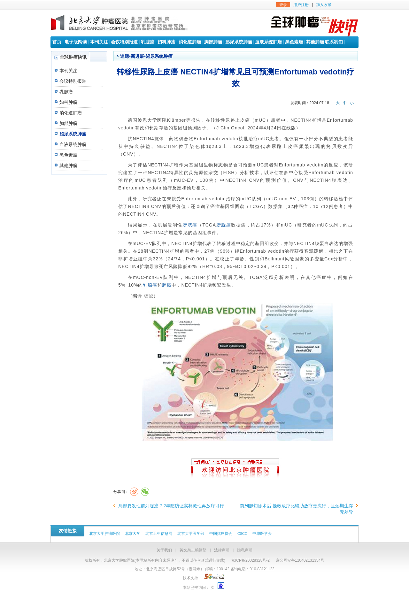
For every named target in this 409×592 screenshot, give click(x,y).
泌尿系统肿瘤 (238, 42)
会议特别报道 (124, 42)
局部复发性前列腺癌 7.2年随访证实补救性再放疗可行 (171, 505)
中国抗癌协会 (220, 533)
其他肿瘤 (315, 42)
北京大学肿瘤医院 (104, 533)
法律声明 (221, 550)
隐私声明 (244, 550)
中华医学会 (262, 533)
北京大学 (132, 533)
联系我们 (334, 42)
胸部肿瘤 (213, 42)
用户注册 (301, 5)
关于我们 (164, 550)
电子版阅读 (76, 42)
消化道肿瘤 (190, 42)
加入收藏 (323, 5)
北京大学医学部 (190, 533)
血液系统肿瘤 (268, 42)
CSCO (242, 533)
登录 (283, 5)
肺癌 (167, 285)
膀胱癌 (189, 224)
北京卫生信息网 (158, 533)
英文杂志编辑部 (193, 550)
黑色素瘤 (294, 42)
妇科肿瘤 (166, 42)
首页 (56, 42)
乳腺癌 (147, 42)
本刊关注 (99, 42)
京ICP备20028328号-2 (250, 560)
